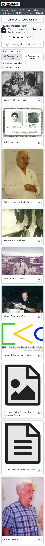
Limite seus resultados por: (23, 19)
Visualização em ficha (11, 57)
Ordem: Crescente (10, 67)
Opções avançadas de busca (19, 44)
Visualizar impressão (12, 51)
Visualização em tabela (32, 57)
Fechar (24, 26)
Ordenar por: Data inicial (13, 63)
